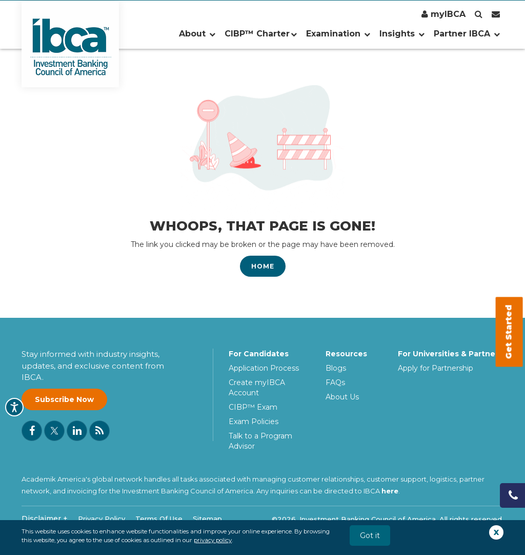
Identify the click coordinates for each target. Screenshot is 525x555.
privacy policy (213, 540)
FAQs (335, 382)
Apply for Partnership (435, 368)
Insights (402, 34)
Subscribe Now (64, 399)
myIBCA (443, 14)
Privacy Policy (101, 518)
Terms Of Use (159, 518)
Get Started (509, 332)
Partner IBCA (467, 34)
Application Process (264, 368)
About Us (342, 396)
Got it (370, 535)
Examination (338, 34)
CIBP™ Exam (253, 407)
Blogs (336, 368)
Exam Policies (253, 421)
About (197, 34)
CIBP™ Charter (261, 34)
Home (262, 266)
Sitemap (207, 518)
